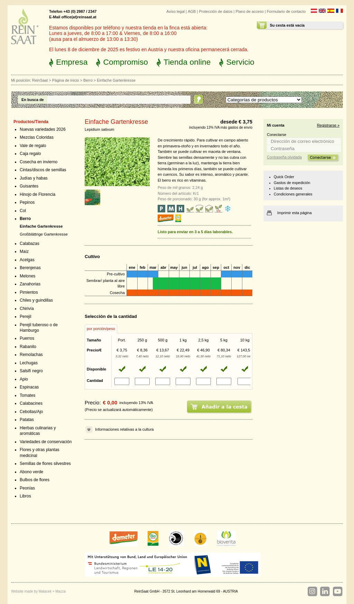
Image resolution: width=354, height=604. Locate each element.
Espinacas (29, 387)
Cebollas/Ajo (31, 411)
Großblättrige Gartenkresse (44, 234)
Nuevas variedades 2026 (43, 129)
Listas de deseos (288, 188)
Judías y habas (34, 178)
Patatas (27, 419)
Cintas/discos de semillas (43, 169)
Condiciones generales (293, 194)
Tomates (27, 395)
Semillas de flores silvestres (45, 463)
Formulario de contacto (286, 11)
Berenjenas (30, 267)
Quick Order (284, 177)
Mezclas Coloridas (37, 137)
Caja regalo (30, 153)
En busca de (32, 100)
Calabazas (29, 243)
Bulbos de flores (34, 479)
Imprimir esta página (294, 213)
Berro (88, 80)
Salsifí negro (31, 370)
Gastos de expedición (292, 183)
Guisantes (29, 186)
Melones (27, 276)
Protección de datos (215, 11)
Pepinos (27, 202)
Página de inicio (65, 80)
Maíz (24, 251)
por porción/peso (101, 329)
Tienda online (187, 61)
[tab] (101, 328)
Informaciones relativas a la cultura (124, 429)
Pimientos (29, 292)
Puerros (27, 338)
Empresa (71, 61)
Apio (24, 379)
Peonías (27, 488)
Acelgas (27, 259)
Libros (25, 496)
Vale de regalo (33, 145)
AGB (192, 11)
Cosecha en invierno (38, 161)
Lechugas (29, 362)
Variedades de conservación (46, 441)
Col (23, 210)
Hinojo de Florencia (37, 194)
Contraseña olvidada (284, 157)
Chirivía (27, 308)
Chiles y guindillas (36, 300)
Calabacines (31, 403)
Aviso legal (175, 11)
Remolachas (31, 354)
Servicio (240, 61)
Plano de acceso (249, 11)
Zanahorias (30, 284)
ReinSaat (40, 80)
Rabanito (28, 346)
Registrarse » (328, 125)
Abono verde (31, 471)
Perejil (25, 316)
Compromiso (125, 61)
